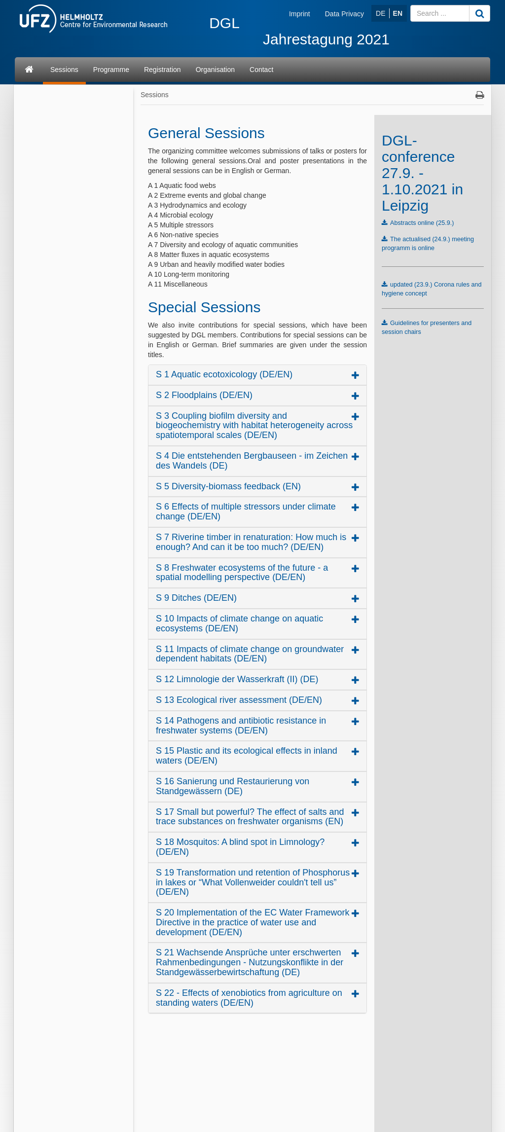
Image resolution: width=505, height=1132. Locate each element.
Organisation (215, 69)
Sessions (64, 69)
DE (380, 13)
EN (397, 13)
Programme (111, 69)
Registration (162, 69)
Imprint (299, 14)
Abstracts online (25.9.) (422, 222)
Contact (261, 69)
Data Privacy (344, 14)
